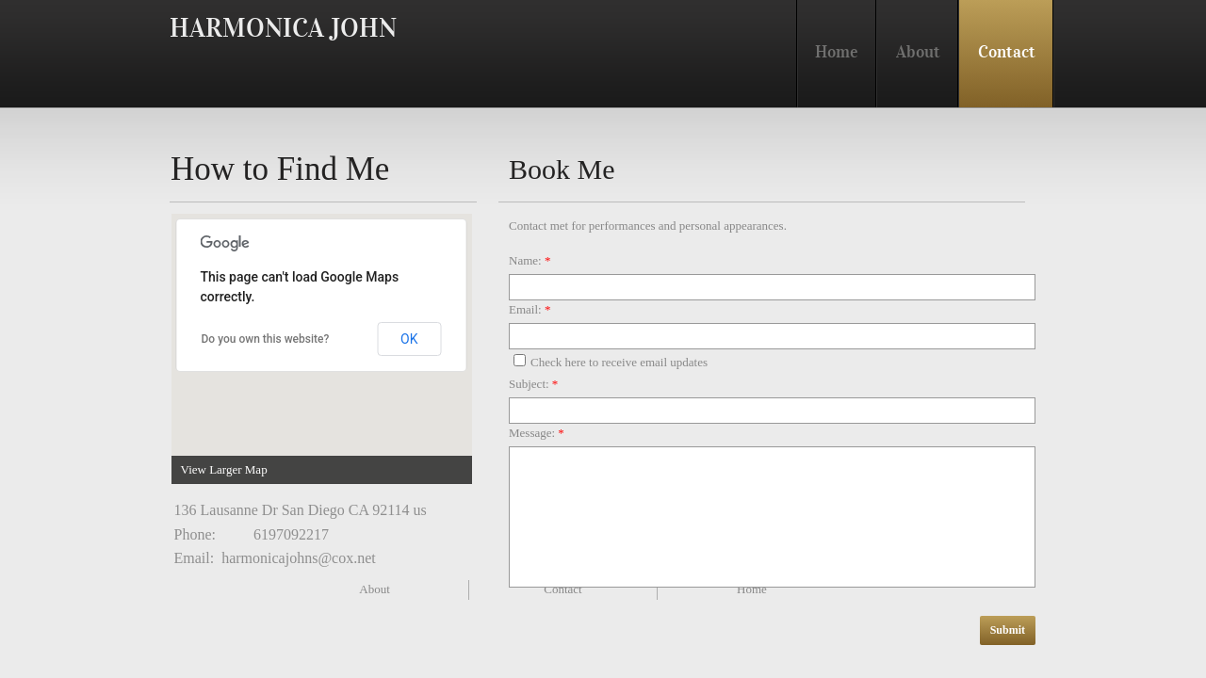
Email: (529, 309)
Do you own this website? (266, 339)
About (374, 589)
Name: (529, 260)
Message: (536, 433)
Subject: (533, 384)
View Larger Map (224, 469)
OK (408, 339)
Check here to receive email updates (610, 361)
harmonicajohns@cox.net (298, 558)
